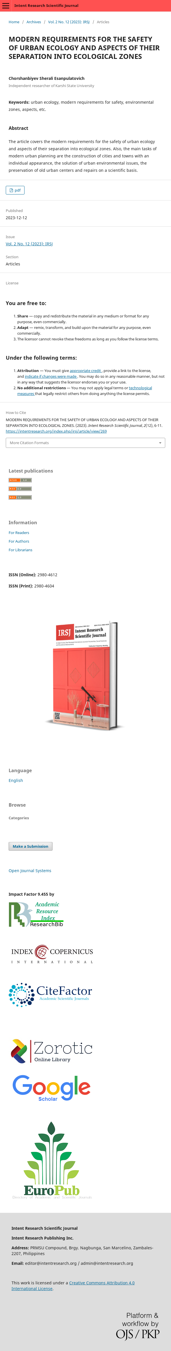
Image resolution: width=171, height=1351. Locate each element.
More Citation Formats (29, 442)
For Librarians (20, 549)
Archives (34, 21)
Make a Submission (30, 846)
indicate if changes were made (51, 376)
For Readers (19, 532)
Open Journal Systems (30, 870)
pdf (17, 190)
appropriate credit (86, 370)
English (16, 780)
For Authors (19, 541)
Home (14, 21)
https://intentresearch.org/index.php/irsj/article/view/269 (56, 431)
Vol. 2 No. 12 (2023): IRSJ (69, 21)
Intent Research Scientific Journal (46, 5)
